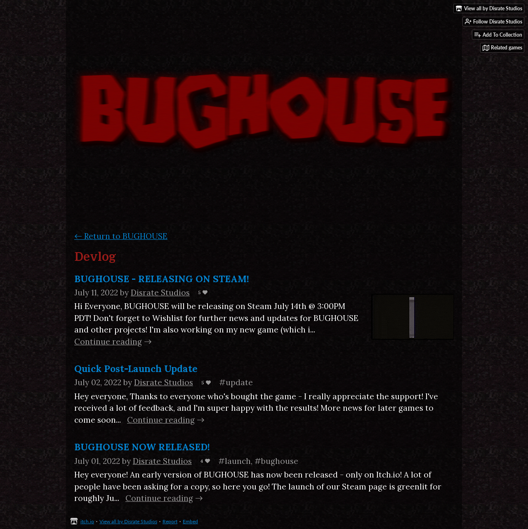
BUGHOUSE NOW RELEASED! (142, 447)
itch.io (87, 521)
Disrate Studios (160, 292)
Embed (190, 521)
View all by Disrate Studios (128, 521)
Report (170, 521)
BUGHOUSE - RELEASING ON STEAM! (161, 279)
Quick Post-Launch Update (136, 369)
